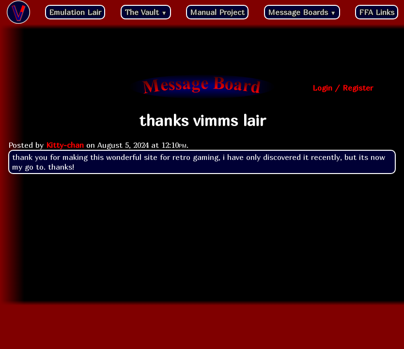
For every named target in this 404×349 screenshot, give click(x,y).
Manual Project (217, 12)
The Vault (145, 12)
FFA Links (376, 12)
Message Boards (302, 12)
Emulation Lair (75, 12)
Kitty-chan (65, 145)
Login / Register (342, 88)
